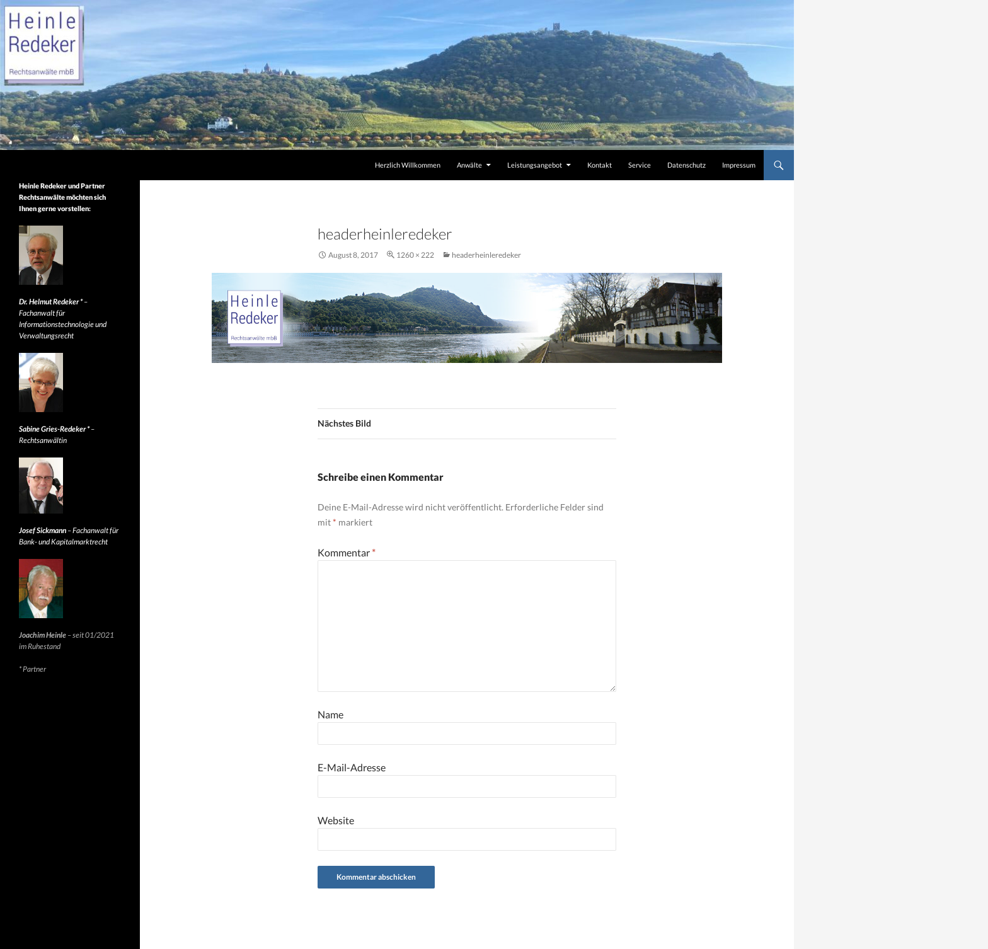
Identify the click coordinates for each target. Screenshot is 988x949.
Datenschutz (686, 165)
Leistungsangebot (534, 165)
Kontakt (599, 165)
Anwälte (469, 165)
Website (336, 820)
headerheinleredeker (486, 255)
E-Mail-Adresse (352, 767)
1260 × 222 (415, 255)
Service (639, 165)
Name (330, 714)
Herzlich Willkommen (407, 165)
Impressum (738, 165)
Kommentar (347, 552)
